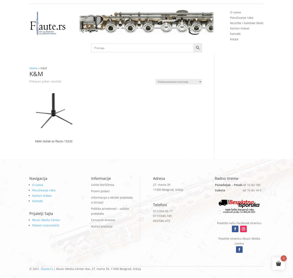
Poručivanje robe (241, 18)
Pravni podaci (100, 191)
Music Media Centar (46, 220)
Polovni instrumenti (45, 225)
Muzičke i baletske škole (246, 23)
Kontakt (235, 34)
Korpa (234, 39)
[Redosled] (178, 82)
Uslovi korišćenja (102, 185)
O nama (235, 12)
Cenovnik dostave (103, 220)
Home (33, 68)
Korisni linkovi (239, 28)
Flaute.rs (47, 269)
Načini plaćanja (102, 226)
